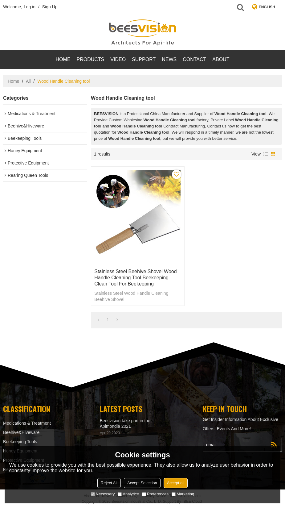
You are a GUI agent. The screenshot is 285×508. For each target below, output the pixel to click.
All (28, 81)
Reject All (109, 483)
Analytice (128, 494)
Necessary (103, 494)
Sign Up (50, 6)
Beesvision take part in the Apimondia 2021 (125, 423)
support (144, 59)
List (265, 154)
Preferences (155, 494)
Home (63, 59)
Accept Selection (142, 483)
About (220, 59)
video (118, 59)
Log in (29, 6)
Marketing (183, 494)
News (169, 59)
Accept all (175, 483)
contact (194, 59)
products (90, 59)
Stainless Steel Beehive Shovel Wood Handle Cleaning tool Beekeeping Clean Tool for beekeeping (135, 277)
